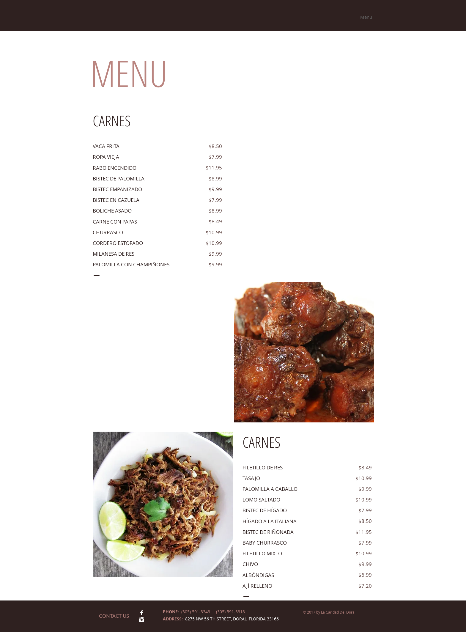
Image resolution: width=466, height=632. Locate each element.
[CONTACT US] (114, 616)
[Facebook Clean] (141, 612)
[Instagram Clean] (141, 619)
